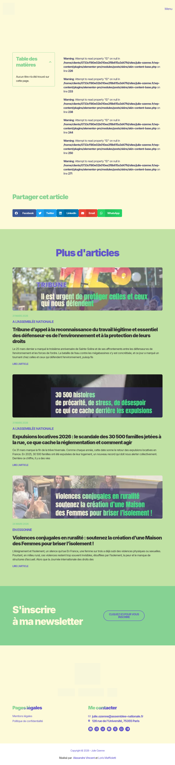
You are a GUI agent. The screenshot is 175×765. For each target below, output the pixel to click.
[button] (50, 62)
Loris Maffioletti (107, 758)
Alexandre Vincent (84, 758)
